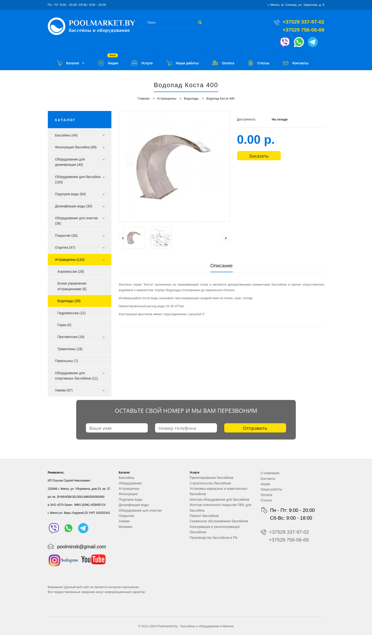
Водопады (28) (69, 301)
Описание (221, 265)
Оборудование (130, 483)
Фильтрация (128, 494)
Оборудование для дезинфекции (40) (70, 162)
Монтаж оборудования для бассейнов (219, 499)
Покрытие (126, 516)
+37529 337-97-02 (303, 22)
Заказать (259, 156)
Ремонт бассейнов (204, 516)
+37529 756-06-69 (303, 30)
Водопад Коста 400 (221, 98)
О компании (270, 473)
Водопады (191, 98)
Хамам (124, 521)
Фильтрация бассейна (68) (76, 147)
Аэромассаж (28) (71, 271)
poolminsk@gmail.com (81, 546)
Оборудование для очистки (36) (76, 220)
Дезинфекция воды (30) (73, 206)
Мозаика (125, 527)
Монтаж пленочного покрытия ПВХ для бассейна (220, 507)
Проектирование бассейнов (211, 478)
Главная (143, 98)
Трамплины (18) (70, 349)
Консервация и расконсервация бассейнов (215, 529)
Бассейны (126, 478)
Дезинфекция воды (134, 505)
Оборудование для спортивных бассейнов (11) (76, 375)
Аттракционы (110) (70, 260)
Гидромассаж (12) (72, 313)
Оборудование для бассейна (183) (78, 179)
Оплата (266, 495)
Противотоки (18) (71, 337)
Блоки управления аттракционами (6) (72, 286)
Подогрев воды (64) (70, 194)
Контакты (268, 479)
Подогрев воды (131, 499)
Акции (265, 484)
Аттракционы (166, 98)
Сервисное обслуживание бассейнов (219, 521)
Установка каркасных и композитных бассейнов (219, 491)
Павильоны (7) (66, 361)
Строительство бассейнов (210, 483)
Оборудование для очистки (140, 510)
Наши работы (271, 489)
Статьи (266, 500)
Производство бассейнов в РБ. (214, 538)
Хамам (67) (64, 390)
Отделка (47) (65, 247)
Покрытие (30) (66, 235)
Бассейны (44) (66, 135)
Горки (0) (64, 325)
